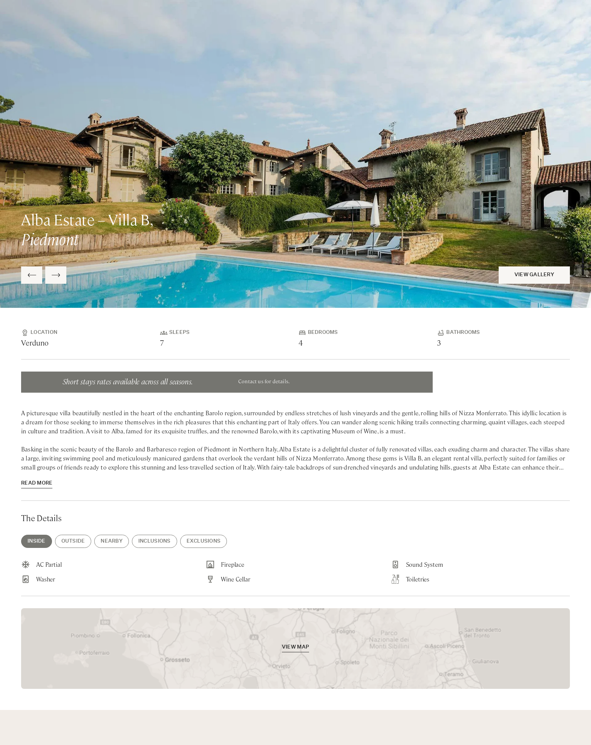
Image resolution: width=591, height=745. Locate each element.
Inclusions (154, 541)
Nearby (111, 541)
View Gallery (534, 274)
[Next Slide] (55, 275)
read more (36, 483)
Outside (73, 541)
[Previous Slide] (31, 275)
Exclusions (204, 541)
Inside (37, 541)
